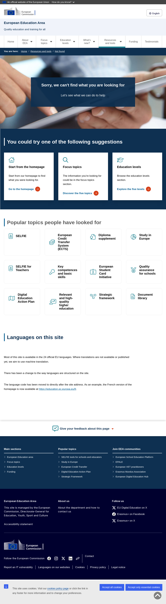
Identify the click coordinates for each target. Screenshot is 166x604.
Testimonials (151, 41)
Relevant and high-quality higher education (66, 301)
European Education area (20, 457)
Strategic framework (107, 296)
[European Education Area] (21, 11)
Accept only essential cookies (144, 587)
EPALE (119, 462)
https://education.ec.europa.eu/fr (57, 389)
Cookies (80, 567)
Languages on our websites (54, 567)
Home (11, 41)
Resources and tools (40, 51)
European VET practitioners (130, 466)
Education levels (129, 167)
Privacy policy (98, 567)
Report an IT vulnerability (18, 567)
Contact (89, 556)
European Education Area (20, 501)
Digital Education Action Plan (26, 298)
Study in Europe (145, 236)
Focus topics (72, 167)
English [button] (154, 13)
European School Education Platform (134, 457)
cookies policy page (58, 588)
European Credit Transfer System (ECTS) (65, 242)
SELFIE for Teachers (23, 268)
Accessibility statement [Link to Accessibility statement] (18, 524)
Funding (133, 41)
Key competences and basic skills (67, 272)
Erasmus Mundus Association (131, 471)
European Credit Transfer (74, 466)
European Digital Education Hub (132, 476)
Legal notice (118, 567)
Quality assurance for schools (147, 270)
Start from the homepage (27, 167)
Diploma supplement (107, 236)
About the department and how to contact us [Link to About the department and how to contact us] (79, 509)
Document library (145, 296)
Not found (60, 51)
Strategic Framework (71, 476)
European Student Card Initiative (106, 272)
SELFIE (21, 236)
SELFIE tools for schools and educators (81, 457)
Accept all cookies (112, 587)
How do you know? (63, 2)
